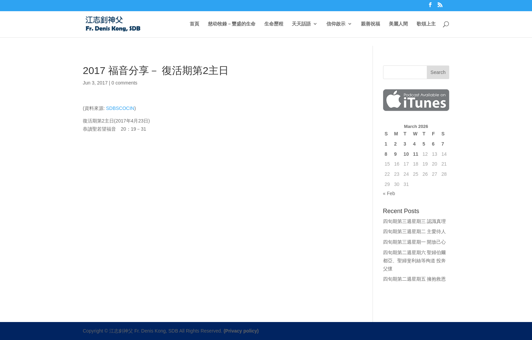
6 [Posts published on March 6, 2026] (433, 144)
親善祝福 (370, 23)
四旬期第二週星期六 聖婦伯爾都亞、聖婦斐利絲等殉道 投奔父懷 (414, 260)
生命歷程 (273, 23)
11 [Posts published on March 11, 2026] (415, 154)
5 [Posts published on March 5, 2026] (423, 144)
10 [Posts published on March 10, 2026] (406, 154)
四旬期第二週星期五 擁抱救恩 (414, 279)
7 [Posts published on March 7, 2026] (442, 144)
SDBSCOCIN (120, 108)
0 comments (124, 83)
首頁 (194, 23)
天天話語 (301, 23)
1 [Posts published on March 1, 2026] (386, 144)
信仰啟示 (335, 23)
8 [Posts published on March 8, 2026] (386, 154)
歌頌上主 (426, 23)
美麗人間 (398, 23)
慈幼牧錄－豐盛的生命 (231, 23)
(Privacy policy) (241, 331)
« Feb (389, 193)
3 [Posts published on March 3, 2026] (404, 144)
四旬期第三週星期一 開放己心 (414, 242)
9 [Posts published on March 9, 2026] (395, 154)
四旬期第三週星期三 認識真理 (414, 221)
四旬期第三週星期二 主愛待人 (414, 231)
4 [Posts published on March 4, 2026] (414, 144)
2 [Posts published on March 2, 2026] (395, 144)
